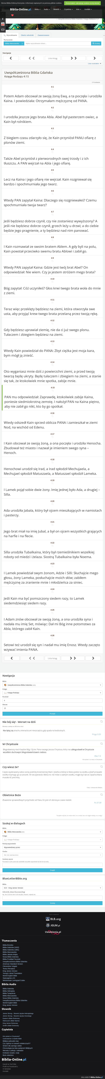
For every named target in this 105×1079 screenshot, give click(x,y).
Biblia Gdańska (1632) (11, 947)
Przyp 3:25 (96, 734)
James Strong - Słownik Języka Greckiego (17, 1016)
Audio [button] (47, 9)
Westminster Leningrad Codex (14, 980)
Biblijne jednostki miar (11, 1041)
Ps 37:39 (97, 802)
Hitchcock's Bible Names (11, 1021)
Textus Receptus (9, 969)
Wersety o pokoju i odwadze (13, 1050)
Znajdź (52, 870)
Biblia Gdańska (8, 989)
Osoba (4, 851)
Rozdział (5, 697)
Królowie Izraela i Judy (11, 1053)
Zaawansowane (43, 35)
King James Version (10, 971)
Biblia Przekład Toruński (11, 959)
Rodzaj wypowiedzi (9, 844)
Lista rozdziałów (95, 64)
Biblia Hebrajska (9, 991)
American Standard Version (13, 964)
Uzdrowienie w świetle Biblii (12, 1039)
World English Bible (10, 976)
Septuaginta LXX (9, 978)
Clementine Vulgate (10, 966)
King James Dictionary (10, 1023)
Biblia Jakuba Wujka (10, 954)
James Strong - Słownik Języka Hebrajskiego (18, 1013)
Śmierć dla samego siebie (12, 1046)
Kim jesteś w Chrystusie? (11, 1036)
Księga (4, 689)
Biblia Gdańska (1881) (11, 950)
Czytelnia (68, 9)
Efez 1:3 (97, 756)
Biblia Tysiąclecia (9, 993)
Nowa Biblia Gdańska (11, 957)
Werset (4, 704)
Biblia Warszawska (10, 952)
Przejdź (52, 714)
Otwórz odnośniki (27, 35)
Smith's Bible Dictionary (11, 1025)
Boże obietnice (8, 1055)
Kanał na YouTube (9, 1064)
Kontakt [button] (88, 9)
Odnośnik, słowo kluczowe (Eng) (13, 892)
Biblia (37, 9)
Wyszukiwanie (10, 35)
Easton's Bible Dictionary (11, 1018)
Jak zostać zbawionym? (11, 1034)
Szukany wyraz (7, 859)
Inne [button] (78, 9)
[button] (52, 685)
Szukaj (52, 903)
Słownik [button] (57, 9)
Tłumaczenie (8, 40)
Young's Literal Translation (12, 973)
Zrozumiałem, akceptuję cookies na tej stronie (82, 3)
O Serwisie (7, 1069)
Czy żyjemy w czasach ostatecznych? (16, 1043)
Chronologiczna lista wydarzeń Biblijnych (18, 1048)
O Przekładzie (96, 82)
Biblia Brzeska (8, 945)
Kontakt (5, 1071)
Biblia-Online (20, 9)
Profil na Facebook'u (10, 1066)
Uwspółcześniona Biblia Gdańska (15, 961)
